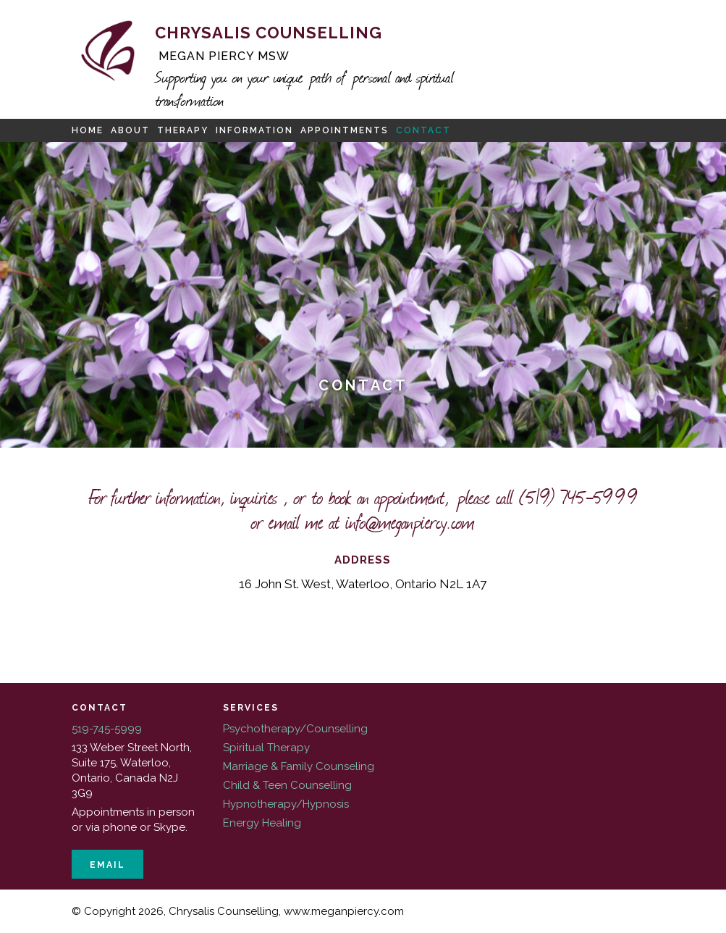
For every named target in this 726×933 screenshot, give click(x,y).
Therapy (182, 130)
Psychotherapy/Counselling (295, 728)
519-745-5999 (107, 728)
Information (254, 130)
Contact (423, 130)
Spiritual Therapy (266, 747)
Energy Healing (262, 822)
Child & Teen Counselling (287, 785)
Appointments (344, 130)
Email (107, 865)
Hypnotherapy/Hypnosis (286, 804)
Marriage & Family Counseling (298, 766)
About (130, 130)
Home (88, 130)
